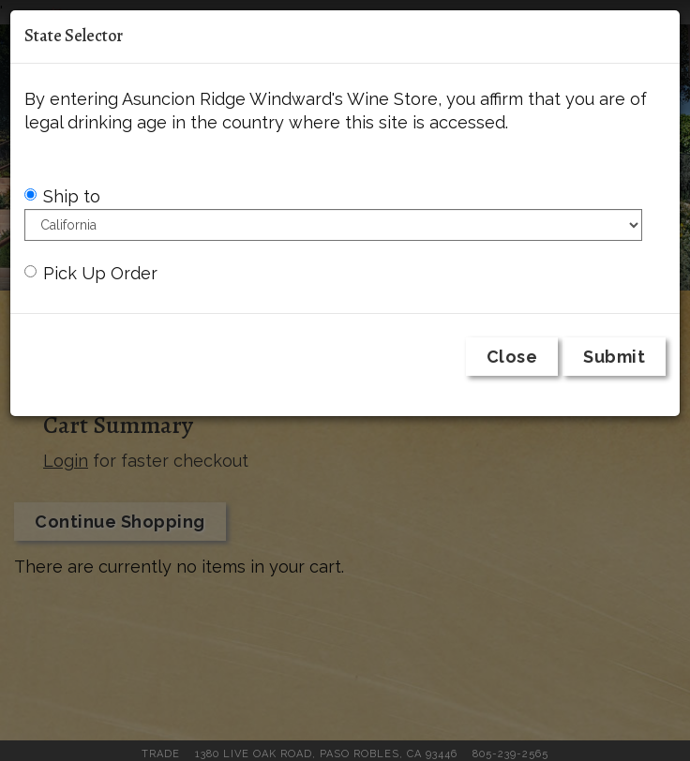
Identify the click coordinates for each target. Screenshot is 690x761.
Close (512, 356)
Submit (614, 356)
